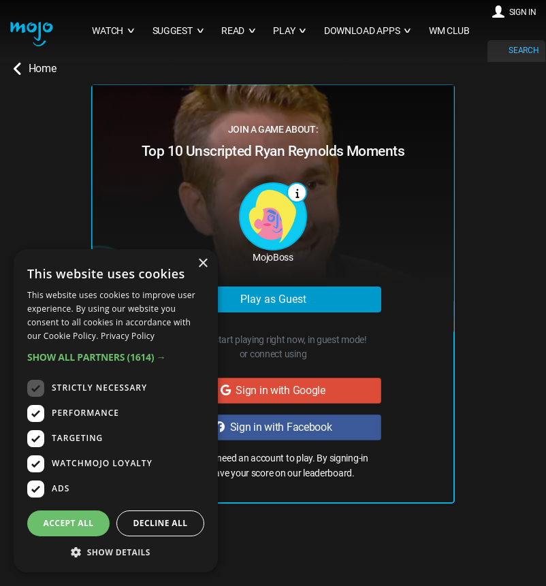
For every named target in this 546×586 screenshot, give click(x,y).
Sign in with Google (273, 390)
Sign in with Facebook (273, 427)
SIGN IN (522, 12)
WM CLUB (449, 31)
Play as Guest (273, 299)
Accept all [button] (69, 523)
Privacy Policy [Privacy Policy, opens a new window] (128, 336)
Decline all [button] (160, 523)
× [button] (202, 264)
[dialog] (116, 410)
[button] (115, 357)
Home (35, 69)
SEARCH (524, 50)
